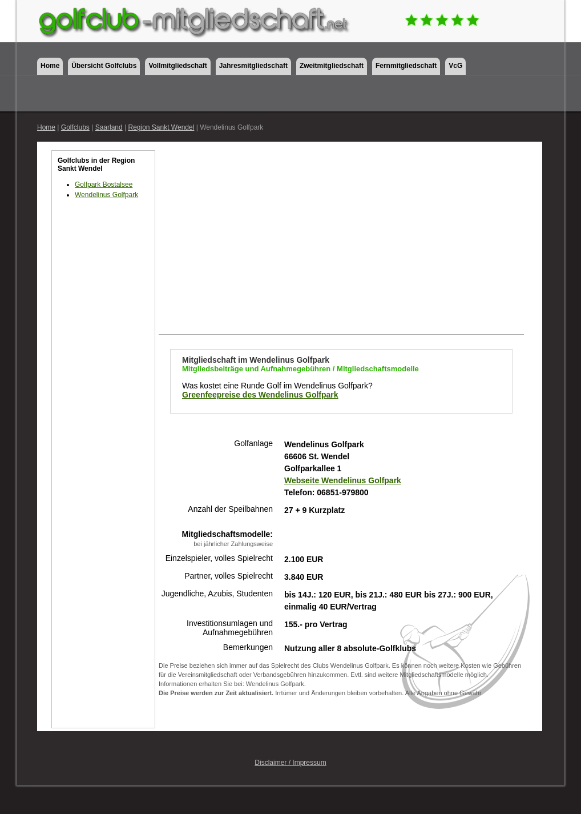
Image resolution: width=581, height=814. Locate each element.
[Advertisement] (103, 405)
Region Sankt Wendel (161, 127)
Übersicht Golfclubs (103, 66)
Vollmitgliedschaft (177, 66)
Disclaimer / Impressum (290, 763)
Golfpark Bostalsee (103, 185)
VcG (455, 66)
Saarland (109, 127)
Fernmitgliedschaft (406, 66)
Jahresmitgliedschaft (253, 66)
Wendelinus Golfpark (106, 195)
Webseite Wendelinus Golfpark (342, 480)
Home (50, 66)
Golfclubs (75, 127)
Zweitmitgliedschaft (332, 66)
